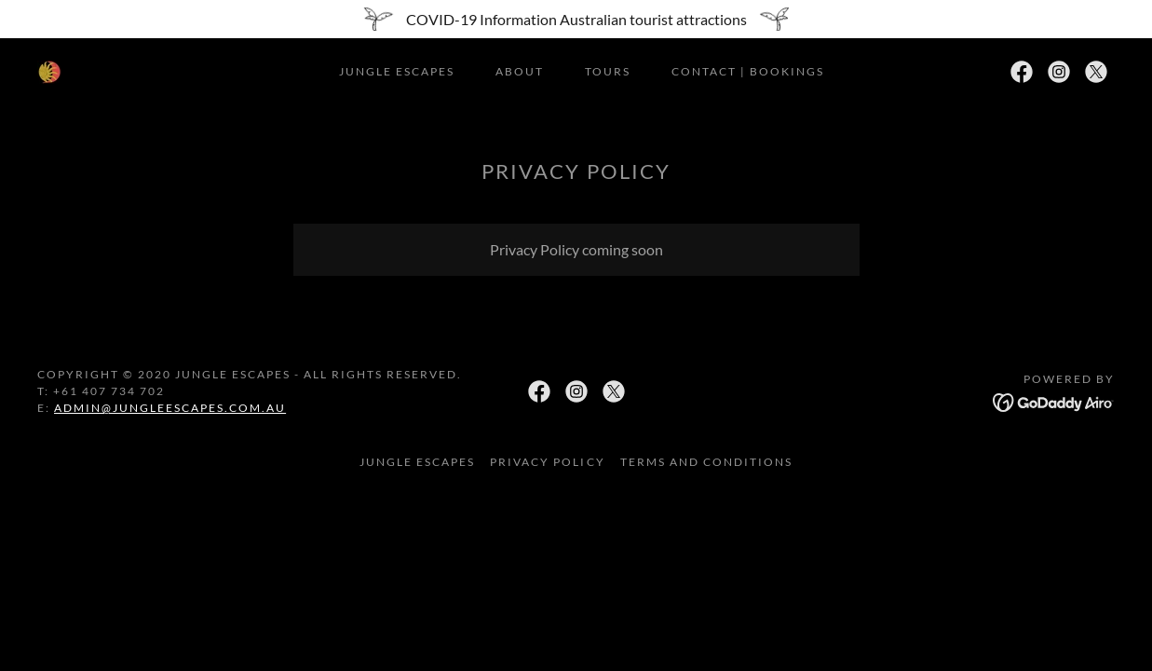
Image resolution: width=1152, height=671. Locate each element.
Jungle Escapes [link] (396, 71)
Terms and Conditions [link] (706, 462)
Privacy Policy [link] (547, 462)
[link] (49, 70)
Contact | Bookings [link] (747, 71)
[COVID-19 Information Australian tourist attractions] (576, 19)
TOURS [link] (607, 71)
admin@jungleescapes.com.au (170, 408)
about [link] (519, 71)
